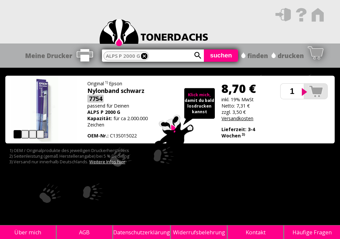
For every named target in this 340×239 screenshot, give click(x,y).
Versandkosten (237, 118)
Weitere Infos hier (107, 162)
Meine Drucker (48, 55)
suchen (221, 55)
